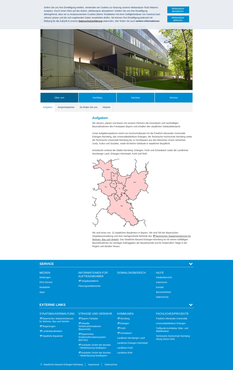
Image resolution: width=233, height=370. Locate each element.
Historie (106, 107)
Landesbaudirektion (52, 331)
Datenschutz (162, 297)
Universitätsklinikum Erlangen (171, 323)
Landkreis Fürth (125, 348)
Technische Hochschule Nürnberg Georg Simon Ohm (173, 337)
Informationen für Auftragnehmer (93, 274)
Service (174, 97)
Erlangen (124, 323)
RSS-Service (45, 282)
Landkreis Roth (124, 352)
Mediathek (44, 287)
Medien (44, 272)
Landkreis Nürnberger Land (131, 338)
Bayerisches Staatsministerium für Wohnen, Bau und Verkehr (56, 320)
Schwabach (126, 333)
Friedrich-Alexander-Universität (171, 318)
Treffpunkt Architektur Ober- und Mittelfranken (172, 329)
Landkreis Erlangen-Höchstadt (132, 343)
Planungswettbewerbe (89, 286)
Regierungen (49, 326)
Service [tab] (46, 264)
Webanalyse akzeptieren (178, 9)
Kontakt (160, 287)
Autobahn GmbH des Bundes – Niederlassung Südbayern (94, 346)
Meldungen (45, 277)
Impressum (161, 282)
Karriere (135, 97)
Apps (42, 292)
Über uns (59, 97)
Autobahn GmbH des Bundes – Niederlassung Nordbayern (94, 354)
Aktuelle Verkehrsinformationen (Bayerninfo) (89, 326)
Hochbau (97, 97)
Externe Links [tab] (52, 305)
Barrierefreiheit (163, 292)
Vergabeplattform (90, 281)
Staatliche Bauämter (53, 336)
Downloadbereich (131, 272)
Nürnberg (125, 318)
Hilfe (160, 272)
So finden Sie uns (88, 107)
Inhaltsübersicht (164, 277)
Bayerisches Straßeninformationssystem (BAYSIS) (92, 337)
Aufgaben (48, 107)
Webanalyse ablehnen (178, 19)
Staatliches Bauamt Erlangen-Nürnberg (63, 364)
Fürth (123, 328)
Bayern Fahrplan (89, 318)
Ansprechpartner (66, 107)
